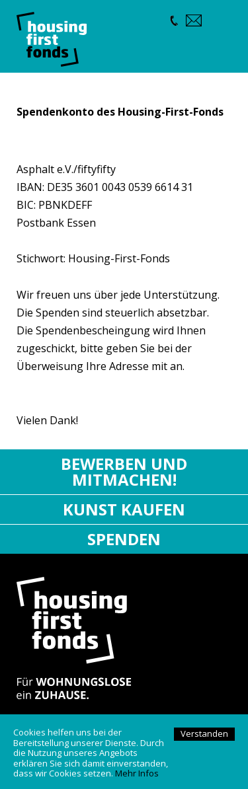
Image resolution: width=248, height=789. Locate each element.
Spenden (124, 539)
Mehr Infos (137, 773)
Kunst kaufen (124, 509)
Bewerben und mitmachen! (124, 471)
